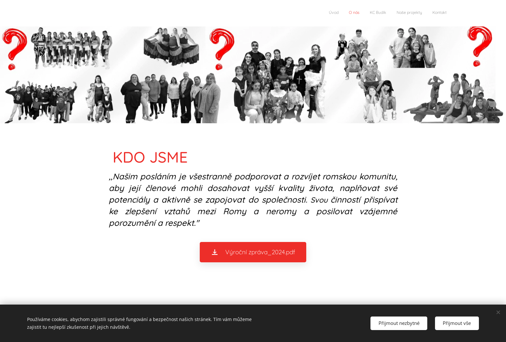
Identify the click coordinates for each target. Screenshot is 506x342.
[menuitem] (407, 13)
